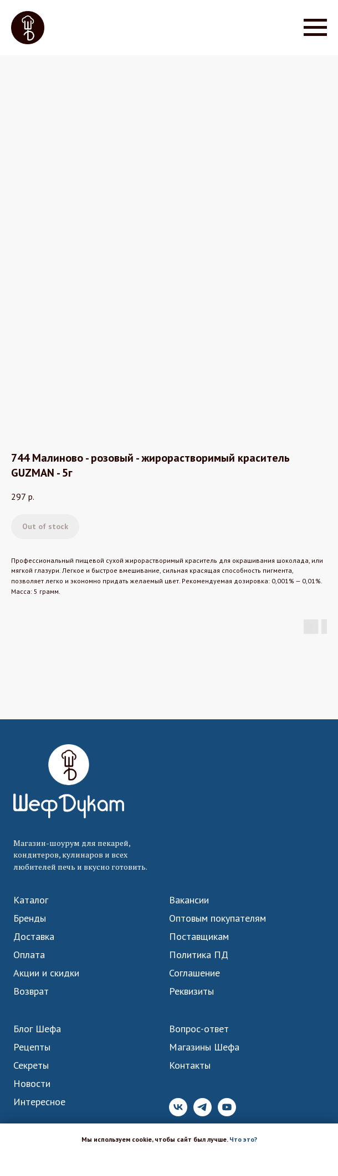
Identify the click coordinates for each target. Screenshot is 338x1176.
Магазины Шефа (204, 1047)
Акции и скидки (46, 973)
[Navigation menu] (315, 27)
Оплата (29, 955)
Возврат (31, 991)
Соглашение (194, 973)
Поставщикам (199, 937)
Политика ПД (198, 955)
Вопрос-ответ (199, 1029)
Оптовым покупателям (217, 918)
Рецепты (31, 1047)
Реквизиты (191, 991)
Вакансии (189, 900)
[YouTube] (227, 1113)
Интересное (39, 1102)
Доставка (33, 937)
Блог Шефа (37, 1029)
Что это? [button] (243, 1139)
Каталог (30, 900)
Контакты (190, 1065)
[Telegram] (202, 1113)
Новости (31, 1084)
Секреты (31, 1065)
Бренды (29, 918)
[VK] (178, 1113)
